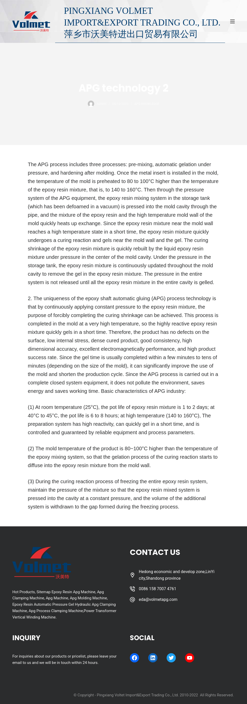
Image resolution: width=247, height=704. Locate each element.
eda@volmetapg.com (158, 599)
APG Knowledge (146, 104)
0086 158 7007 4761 (157, 588)
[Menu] (232, 21)
